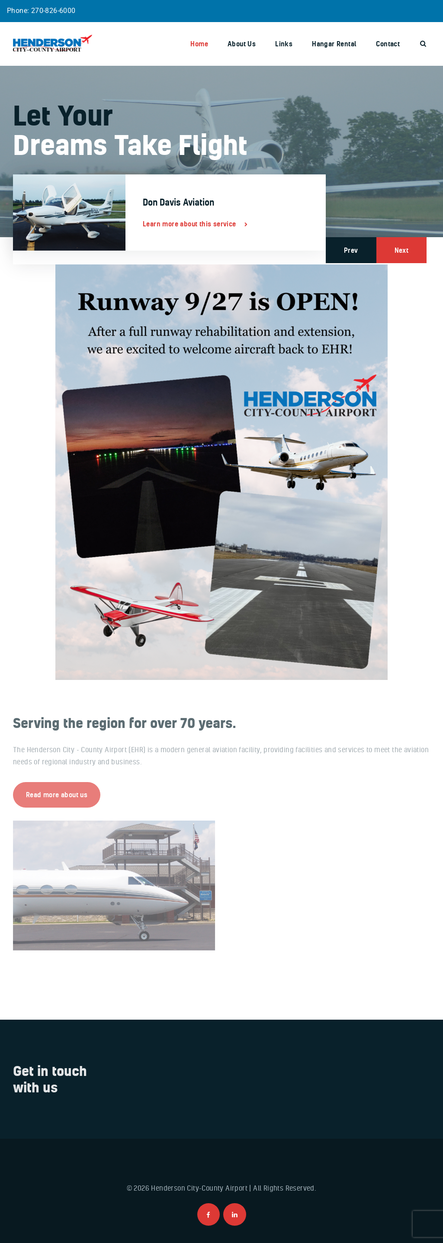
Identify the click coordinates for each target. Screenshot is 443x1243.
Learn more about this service (189, 223)
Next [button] (402, 250)
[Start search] (423, 44)
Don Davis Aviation (178, 202)
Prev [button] (351, 250)
